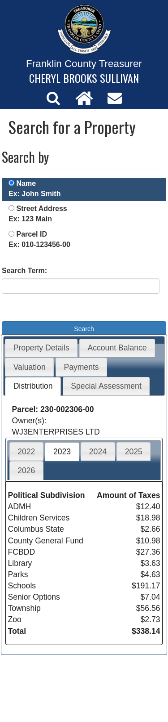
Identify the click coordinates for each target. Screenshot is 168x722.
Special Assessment (106, 385)
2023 (62, 451)
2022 (26, 451)
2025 (133, 451)
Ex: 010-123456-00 (39, 244)
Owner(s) (28, 420)
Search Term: (24, 270)
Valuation (29, 367)
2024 (98, 451)
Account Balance (117, 347)
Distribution (33, 385)
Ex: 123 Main (30, 219)
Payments (81, 367)
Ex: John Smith (34, 193)
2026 (26, 470)
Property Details (41, 347)
